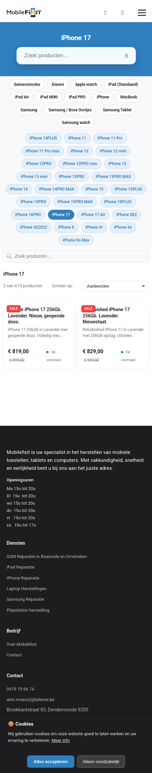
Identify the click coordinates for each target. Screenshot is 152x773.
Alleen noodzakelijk (101, 761)
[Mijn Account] (107, 12)
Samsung (28, 110)
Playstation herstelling (28, 610)
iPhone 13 (117, 163)
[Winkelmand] (124, 12)
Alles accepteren (51, 761)
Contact (14, 654)
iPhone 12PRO (39, 163)
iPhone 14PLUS (43, 138)
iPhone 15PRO (33, 201)
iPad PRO (77, 97)
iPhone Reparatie (23, 578)
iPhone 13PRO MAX (113, 176)
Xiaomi (58, 84)
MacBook (128, 97)
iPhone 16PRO (28, 214)
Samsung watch (76, 122)
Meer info (61, 740)
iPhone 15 (94, 189)
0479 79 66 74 (20, 689)
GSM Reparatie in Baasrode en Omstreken (47, 556)
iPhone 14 (19, 189)
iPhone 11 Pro (110, 138)
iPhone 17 (61, 214)
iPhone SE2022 (33, 227)
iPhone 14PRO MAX (56, 189)
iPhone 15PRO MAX (75, 201)
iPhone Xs (123, 227)
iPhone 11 (77, 138)
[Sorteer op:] (116, 286)
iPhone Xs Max (76, 240)
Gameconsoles (27, 84)
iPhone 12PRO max (80, 163)
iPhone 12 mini (113, 151)
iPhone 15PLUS (128, 189)
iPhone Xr (94, 227)
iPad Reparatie (20, 567)
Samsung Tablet (117, 110)
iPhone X (66, 227)
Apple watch (86, 84)
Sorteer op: (62, 285)
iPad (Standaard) (123, 84)
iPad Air (22, 97)
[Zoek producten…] (76, 55)
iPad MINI (48, 97)
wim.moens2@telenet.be (31, 699)
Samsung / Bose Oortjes (70, 110)
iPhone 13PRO (72, 176)
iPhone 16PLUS (118, 201)
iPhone (103, 97)
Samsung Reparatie (25, 599)
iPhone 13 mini (34, 176)
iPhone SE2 (127, 214)
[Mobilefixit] (24, 12)
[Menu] (142, 13)
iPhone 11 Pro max (42, 151)
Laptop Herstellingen (27, 588)
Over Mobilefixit (22, 644)
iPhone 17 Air (93, 214)
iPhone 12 (80, 151)
